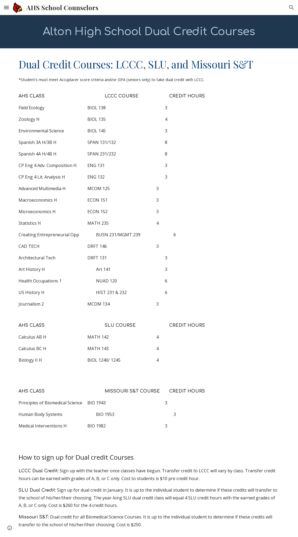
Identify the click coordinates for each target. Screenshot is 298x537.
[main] (149, 31)
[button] (6, 7)
